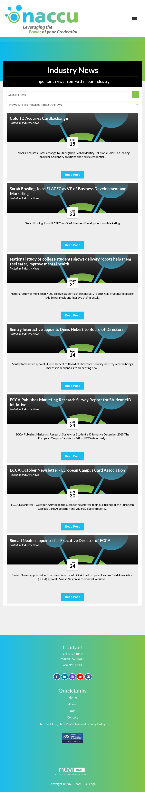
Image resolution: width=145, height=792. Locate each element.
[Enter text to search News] (69, 94)
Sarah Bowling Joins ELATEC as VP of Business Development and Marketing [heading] (68, 191)
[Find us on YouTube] (80, 676)
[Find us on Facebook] (56, 676)
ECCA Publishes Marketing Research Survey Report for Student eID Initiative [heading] (70, 402)
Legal (92, 784)
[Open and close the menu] (111, 18)
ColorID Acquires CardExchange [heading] (39, 118)
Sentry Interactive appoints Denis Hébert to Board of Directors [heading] (66, 329)
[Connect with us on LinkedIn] (64, 676)
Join (72, 710)
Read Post (72, 174)
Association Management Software (72, 771)
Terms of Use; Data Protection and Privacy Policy (72, 724)
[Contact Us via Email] (88, 676)
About (72, 704)
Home (72, 697)
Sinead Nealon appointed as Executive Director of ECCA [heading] (60, 540)
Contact (72, 717)
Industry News (30, 123)
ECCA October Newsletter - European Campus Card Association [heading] (67, 470)
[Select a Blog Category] (72, 104)
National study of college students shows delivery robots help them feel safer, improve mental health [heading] (70, 261)
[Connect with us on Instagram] (72, 676)
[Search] (135, 94)
